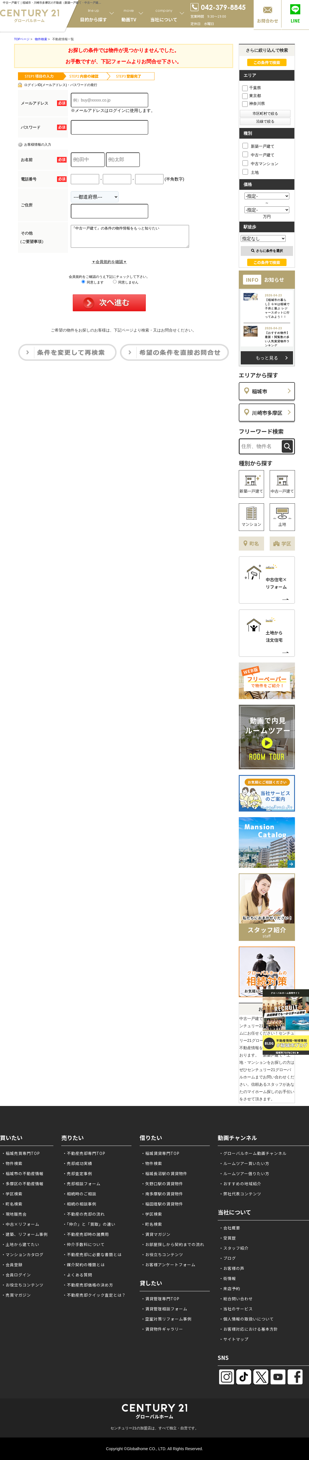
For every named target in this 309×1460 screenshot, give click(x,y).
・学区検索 (11, 1194)
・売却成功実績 (77, 1163)
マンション (251, 524)
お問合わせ (267, 21)
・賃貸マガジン (156, 1234)
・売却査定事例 (77, 1173)
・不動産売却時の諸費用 (86, 1234)
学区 (286, 543)
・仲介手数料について (84, 1244)
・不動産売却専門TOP (84, 1153)
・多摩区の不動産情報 (22, 1183)
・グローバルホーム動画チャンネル (253, 1153)
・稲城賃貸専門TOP (160, 1153)
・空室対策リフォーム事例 (166, 1319)
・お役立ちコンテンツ (22, 1285)
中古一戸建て (258, 154)
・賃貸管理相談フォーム (164, 1309)
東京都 (251, 95)
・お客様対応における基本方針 (248, 1329)
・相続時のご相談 (79, 1194)
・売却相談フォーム (82, 1183)
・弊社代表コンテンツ (240, 1194)
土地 (250, 172)
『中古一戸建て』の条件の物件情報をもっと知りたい (137, 238)
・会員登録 (11, 1264)
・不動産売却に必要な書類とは (92, 1254)
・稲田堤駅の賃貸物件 (162, 1204)
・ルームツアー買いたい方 (244, 1163)
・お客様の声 (231, 1268)
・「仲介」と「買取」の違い (89, 1224)
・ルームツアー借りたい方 (244, 1173)
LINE (295, 21)
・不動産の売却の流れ (84, 1214)
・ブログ (227, 1258)
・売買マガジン (16, 1295)
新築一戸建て (258, 145)
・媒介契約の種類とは (84, 1264)
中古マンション (260, 163)
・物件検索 (11, 1163)
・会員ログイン (16, 1275)
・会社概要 (229, 1228)
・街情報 (227, 1278)
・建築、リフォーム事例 (24, 1234)
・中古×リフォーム (20, 1224)
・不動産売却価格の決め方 (88, 1285)
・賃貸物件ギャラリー (162, 1329)
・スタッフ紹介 (234, 1248)
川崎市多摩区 (267, 412)
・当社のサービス (236, 1309)
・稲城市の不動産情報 (22, 1173)
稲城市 (259, 391)
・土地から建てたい (20, 1244)
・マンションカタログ (22, 1254)
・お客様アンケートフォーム (168, 1264)
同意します (92, 287)
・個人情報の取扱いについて (246, 1319)
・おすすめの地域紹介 (240, 1183)
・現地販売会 (14, 1214)
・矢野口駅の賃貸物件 (162, 1183)
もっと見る (267, 357)
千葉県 (251, 87)
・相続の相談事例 (79, 1204)
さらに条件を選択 (267, 251)
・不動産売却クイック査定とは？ (94, 1295)
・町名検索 (11, 1204)
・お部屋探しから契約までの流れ (172, 1244)
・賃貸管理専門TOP (160, 1298)
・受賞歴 (227, 1238)
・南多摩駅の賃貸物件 (162, 1194)
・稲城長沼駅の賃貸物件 (164, 1173)
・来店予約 (229, 1288)
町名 (254, 543)
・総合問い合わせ (236, 1298)
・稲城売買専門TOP (20, 1153)
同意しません (125, 287)
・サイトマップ (234, 1339)
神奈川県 (253, 103)
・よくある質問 (77, 1275)
